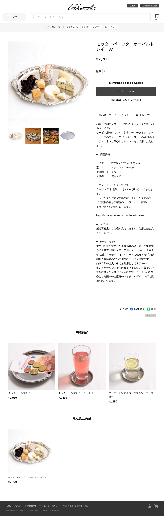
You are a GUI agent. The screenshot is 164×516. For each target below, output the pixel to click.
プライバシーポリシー (49, 500)
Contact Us (30, 500)
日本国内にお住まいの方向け (127, 100)
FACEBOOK (137, 303)
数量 (101, 71)
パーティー (111, 27)
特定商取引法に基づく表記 (75, 500)
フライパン (73, 27)
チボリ (87, 27)
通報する (150, 310)
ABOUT (133, 6)
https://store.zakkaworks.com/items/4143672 (124, 215)
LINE (151, 303)
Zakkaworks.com (150, 6)
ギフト (98, 27)
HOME (8, 500)
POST (124, 303)
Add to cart (127, 91)
